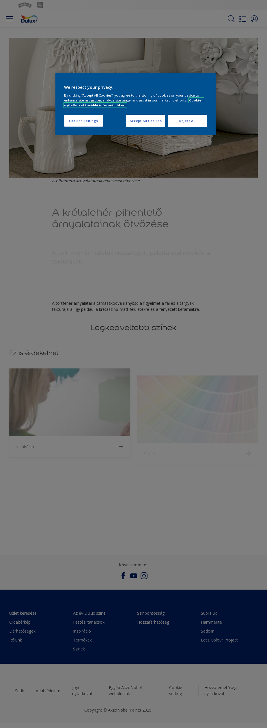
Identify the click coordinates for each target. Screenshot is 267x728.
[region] (135, 104)
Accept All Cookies (146, 120)
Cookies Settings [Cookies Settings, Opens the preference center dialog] (83, 120)
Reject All (187, 120)
